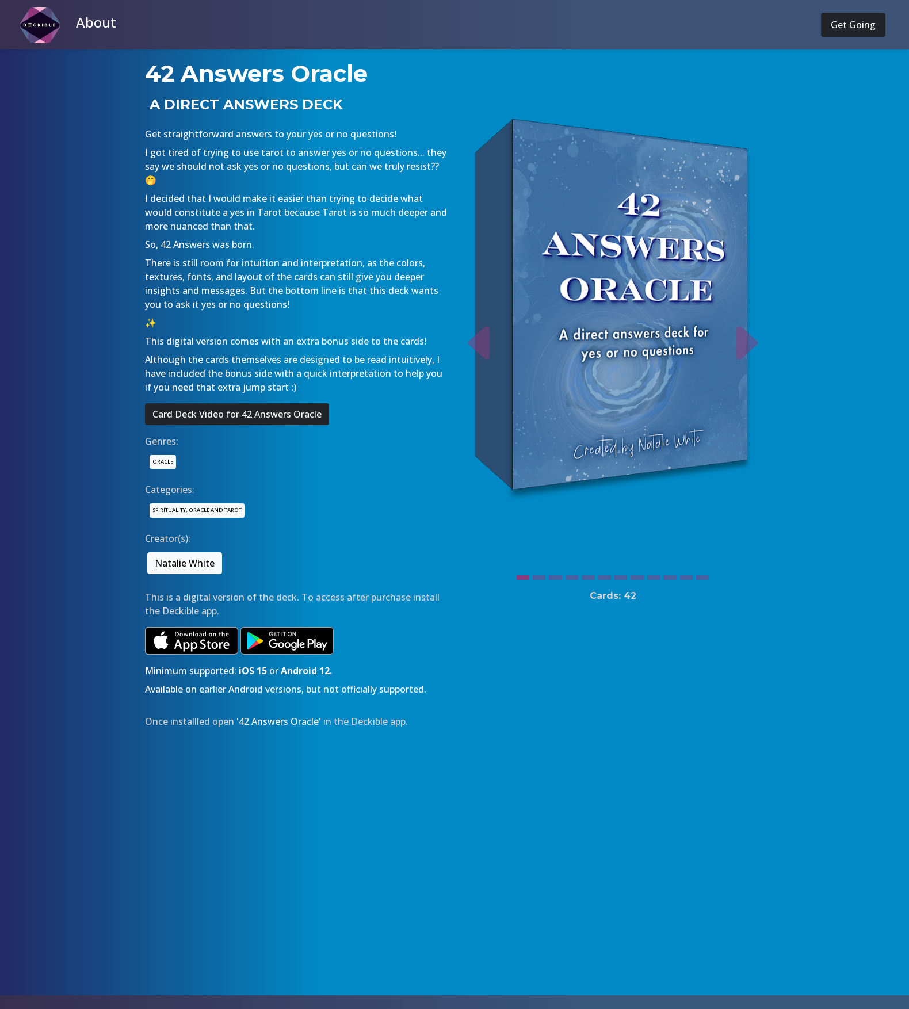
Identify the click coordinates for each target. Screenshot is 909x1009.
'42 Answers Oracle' (278, 721)
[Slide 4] (572, 575)
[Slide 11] (686, 575)
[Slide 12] (702, 575)
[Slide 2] (539, 575)
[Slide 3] (555, 575)
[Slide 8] (637, 575)
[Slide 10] (669, 575)
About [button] (96, 22)
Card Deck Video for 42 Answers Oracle (237, 414)
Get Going (853, 24)
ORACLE (162, 461)
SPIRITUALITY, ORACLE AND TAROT (197, 510)
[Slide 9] (653, 575)
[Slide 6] (604, 575)
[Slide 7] (620, 575)
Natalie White (185, 563)
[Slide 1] (523, 575)
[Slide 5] (588, 575)
